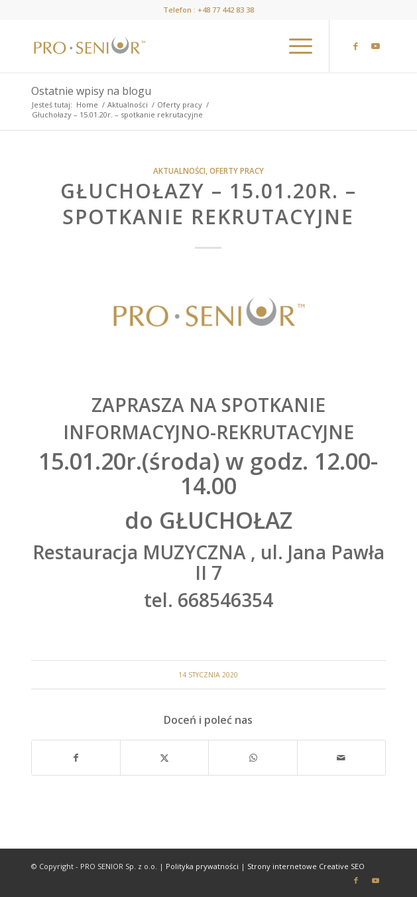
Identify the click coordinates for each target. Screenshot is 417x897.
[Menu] (294, 45)
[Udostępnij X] (164, 757)
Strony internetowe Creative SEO (306, 866)
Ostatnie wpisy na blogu (91, 91)
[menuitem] (294, 45)
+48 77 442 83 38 (226, 10)
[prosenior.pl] (173, 45)
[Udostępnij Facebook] (76, 757)
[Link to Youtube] (376, 46)
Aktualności (179, 170)
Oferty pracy (236, 170)
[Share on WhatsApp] (252, 757)
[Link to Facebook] (356, 46)
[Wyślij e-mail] (341, 757)
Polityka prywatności (202, 866)
